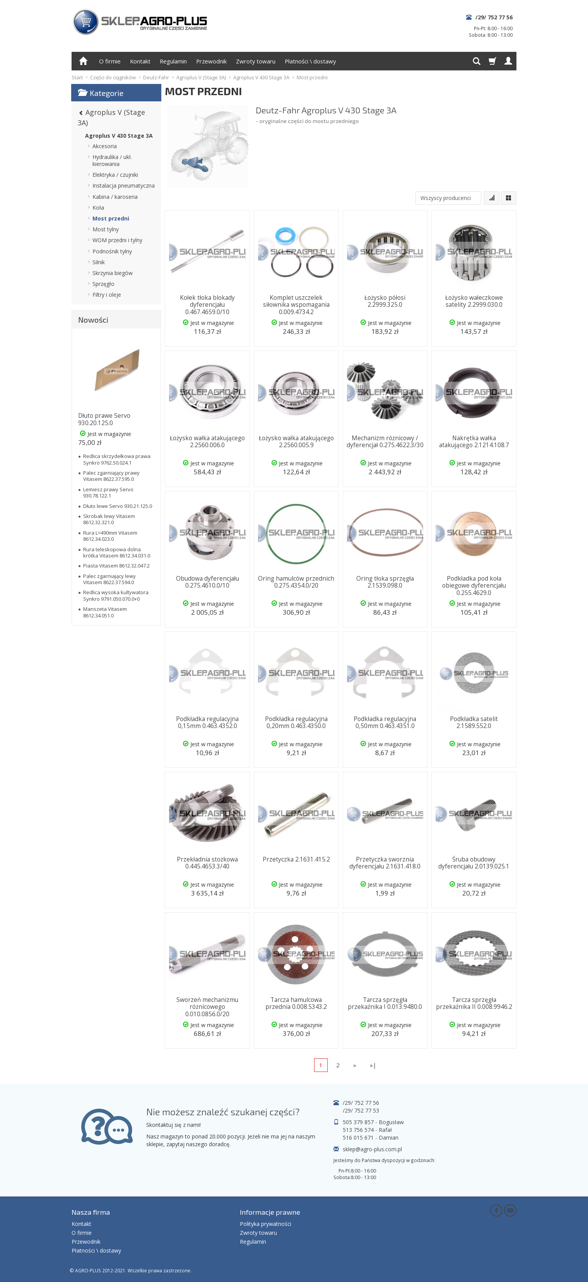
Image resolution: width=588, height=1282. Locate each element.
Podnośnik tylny (112, 251)
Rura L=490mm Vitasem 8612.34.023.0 (110, 535)
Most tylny (105, 229)
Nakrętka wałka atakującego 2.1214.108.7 (474, 441)
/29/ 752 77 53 (361, 1110)
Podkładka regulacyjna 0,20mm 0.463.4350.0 (296, 722)
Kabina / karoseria (115, 196)
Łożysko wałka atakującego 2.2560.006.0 (207, 441)
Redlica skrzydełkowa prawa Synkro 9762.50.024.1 (116, 459)
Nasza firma (91, 1212)
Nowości (93, 319)
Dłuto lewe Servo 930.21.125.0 (117, 506)
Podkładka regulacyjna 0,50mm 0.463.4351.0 (385, 722)
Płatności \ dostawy (310, 61)
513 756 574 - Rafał (367, 1129)
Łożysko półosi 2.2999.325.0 (384, 301)
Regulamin (173, 61)
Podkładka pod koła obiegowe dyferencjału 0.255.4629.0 (474, 585)
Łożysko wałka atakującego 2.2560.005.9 (296, 441)
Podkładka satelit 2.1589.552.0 (474, 722)
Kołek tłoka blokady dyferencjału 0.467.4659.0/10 (207, 305)
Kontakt (140, 61)
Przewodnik (211, 61)
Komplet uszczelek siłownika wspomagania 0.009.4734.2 (296, 305)
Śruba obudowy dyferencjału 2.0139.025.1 (473, 862)
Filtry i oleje (106, 294)
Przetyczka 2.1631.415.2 (296, 859)
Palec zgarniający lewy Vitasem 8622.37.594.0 (109, 579)
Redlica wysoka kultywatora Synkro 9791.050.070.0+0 (116, 595)
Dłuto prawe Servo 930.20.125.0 (104, 419)
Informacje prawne (270, 1212)
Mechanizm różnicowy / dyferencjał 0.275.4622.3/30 (385, 441)
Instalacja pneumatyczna (123, 185)
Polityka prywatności (265, 1223)
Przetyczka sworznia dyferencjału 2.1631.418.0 (384, 862)
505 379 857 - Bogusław (373, 1122)
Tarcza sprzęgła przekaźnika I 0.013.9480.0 (385, 1003)
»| (373, 1065)
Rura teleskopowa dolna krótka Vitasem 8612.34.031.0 (116, 552)
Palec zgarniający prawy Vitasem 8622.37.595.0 (111, 475)
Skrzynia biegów (112, 273)
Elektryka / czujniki (115, 174)
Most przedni (110, 218)
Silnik (98, 262)
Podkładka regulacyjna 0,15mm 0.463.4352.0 (207, 722)
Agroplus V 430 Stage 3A (119, 135)
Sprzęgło (103, 283)
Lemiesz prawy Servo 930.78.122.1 (108, 492)
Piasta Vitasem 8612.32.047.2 (116, 565)
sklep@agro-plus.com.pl (372, 1149)
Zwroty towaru (255, 61)
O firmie (110, 61)
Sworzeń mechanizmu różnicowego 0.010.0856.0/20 (207, 1007)
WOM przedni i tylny (117, 240)
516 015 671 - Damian (370, 1137)
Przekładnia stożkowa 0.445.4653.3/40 (207, 862)
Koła (98, 207)
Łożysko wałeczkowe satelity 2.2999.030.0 (474, 301)
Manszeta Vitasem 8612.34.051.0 (105, 612)
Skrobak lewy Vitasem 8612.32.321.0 (109, 519)
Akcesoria (104, 146)
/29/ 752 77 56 (494, 17)
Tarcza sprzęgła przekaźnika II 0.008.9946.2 (474, 1003)
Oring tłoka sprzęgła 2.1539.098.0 (385, 582)
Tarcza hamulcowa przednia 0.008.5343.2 (296, 1003)
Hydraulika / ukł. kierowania (112, 160)
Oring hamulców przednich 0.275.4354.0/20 (296, 582)
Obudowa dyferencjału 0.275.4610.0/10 (207, 582)
